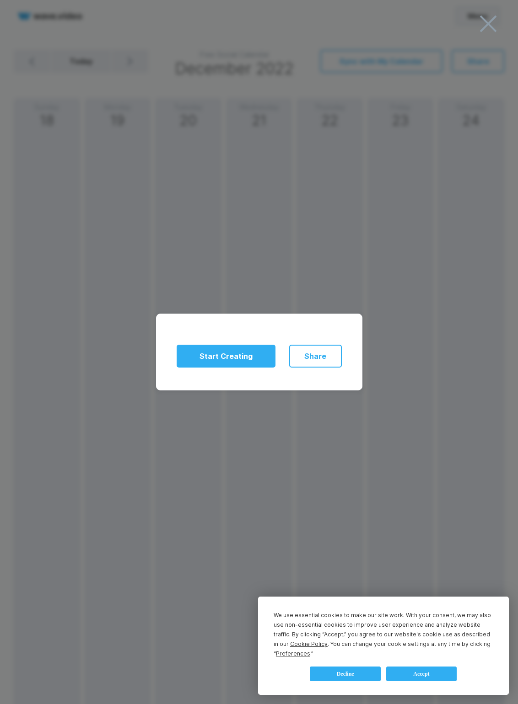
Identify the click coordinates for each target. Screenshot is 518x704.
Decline (345, 674)
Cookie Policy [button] (309, 643)
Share (315, 356)
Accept (421, 674)
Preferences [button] (293, 653)
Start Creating (226, 356)
